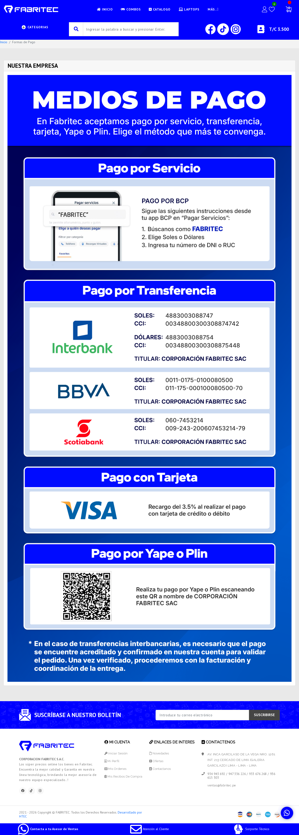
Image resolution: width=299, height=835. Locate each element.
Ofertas (157, 761)
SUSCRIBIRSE (264, 715)
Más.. (214, 9)
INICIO (104, 9)
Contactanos (160, 769)
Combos (130, 9)
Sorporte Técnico (251, 829)
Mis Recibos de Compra (123, 776)
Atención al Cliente (149, 829)
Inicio (3, 42)
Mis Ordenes (115, 769)
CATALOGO (159, 9)
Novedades (159, 753)
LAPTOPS (188, 9)
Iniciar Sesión (116, 753)
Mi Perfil (111, 761)
